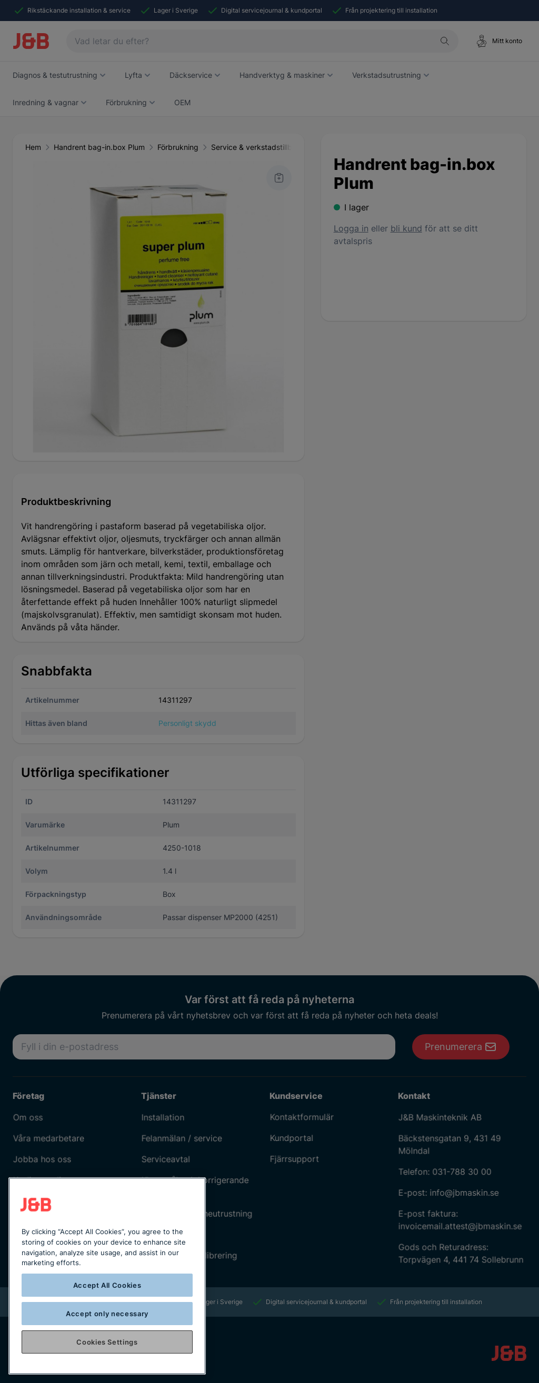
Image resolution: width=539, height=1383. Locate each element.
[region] (107, 1276)
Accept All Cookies (107, 1285)
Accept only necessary (107, 1313)
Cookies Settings (107, 1342)
